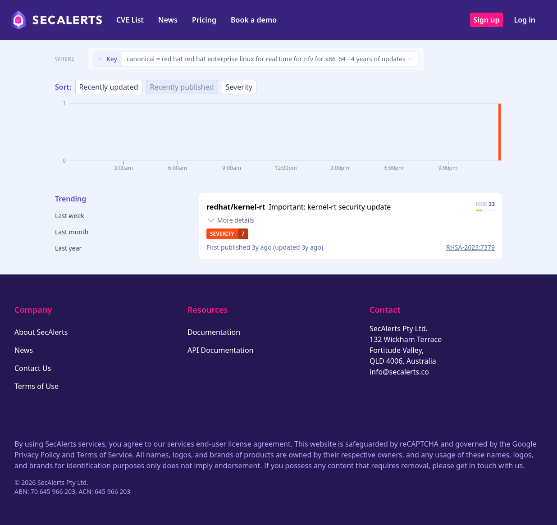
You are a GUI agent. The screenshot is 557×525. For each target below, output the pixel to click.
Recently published (182, 87)
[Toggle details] (230, 220)
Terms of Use (36, 386)
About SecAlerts (41, 332)
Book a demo (254, 20)
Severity (239, 87)
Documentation (213, 332)
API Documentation (220, 350)
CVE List (130, 20)
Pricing (204, 20)
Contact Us (32, 368)
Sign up (487, 20)
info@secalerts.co (399, 372)
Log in (524, 20)
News (168, 20)
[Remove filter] (100, 59)
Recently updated (108, 87)
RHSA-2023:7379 (470, 247)
